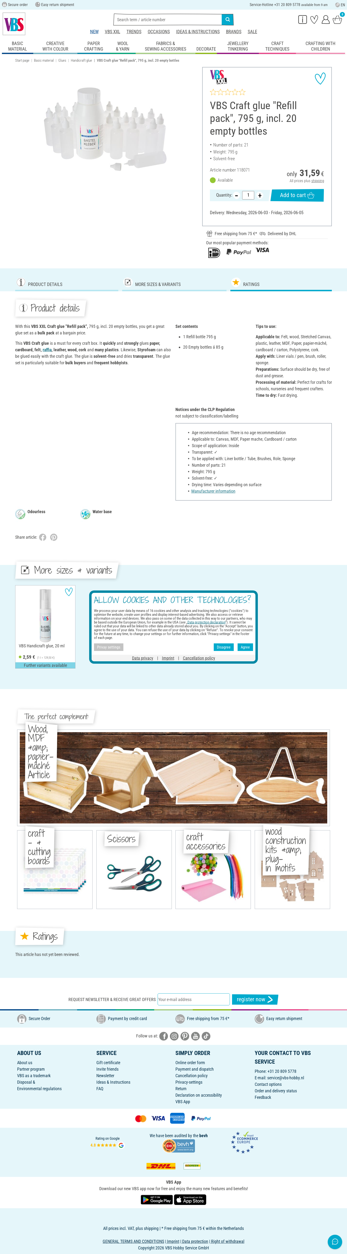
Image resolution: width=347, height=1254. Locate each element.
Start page (22, 60)
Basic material (44, 60)
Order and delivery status (276, 1090)
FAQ (99, 1088)
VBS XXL (112, 31)
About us (24, 1062)
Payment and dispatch (194, 1069)
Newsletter (105, 1075)
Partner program (31, 1069)
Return (181, 1088)
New (94, 31)
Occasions (159, 31)
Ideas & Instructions (198, 31)
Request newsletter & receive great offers (112, 999)
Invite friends (107, 1069)
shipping (317, 181)
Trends (134, 31)
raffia (47, 349)
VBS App (182, 1101)
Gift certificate (108, 1062)
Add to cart (297, 195)
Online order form (190, 1062)
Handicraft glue (81, 60)
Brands (233, 31)
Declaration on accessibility (198, 1095)
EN (340, 5)
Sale (252, 31)
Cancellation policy (191, 1075)
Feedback (263, 1097)
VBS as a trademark (34, 1075)
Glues (62, 60)
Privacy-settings (188, 1082)
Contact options (268, 1084)
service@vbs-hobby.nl (285, 1077)
